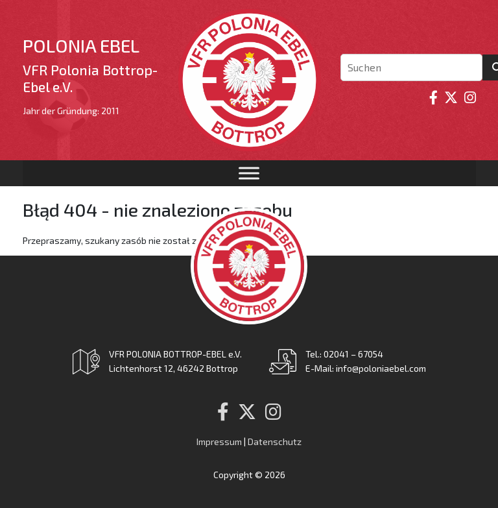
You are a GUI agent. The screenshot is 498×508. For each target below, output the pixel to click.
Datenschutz (275, 441)
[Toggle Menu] (249, 173)
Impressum (219, 441)
